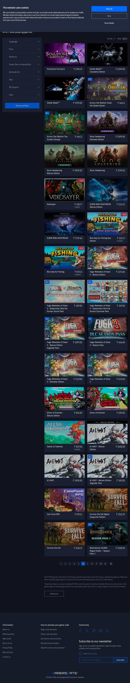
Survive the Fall (54, 548)
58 (111, 563)
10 (101, 563)
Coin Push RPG (53, 514)
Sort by (109, 39)
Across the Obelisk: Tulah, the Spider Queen (101, 104)
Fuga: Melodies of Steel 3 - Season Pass (100, 344)
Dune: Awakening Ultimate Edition (97, 138)
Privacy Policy (8, 647)
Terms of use (7, 643)
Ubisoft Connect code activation (53, 647)
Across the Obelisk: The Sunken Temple (57, 138)
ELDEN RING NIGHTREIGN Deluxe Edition (100, 205)
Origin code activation (49, 629)
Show (119, 39)
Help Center (7, 638)
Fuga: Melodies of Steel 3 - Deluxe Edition (100, 273)
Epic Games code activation (51, 638)
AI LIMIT (50, 480)
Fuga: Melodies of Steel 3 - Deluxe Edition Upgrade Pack (57, 345)
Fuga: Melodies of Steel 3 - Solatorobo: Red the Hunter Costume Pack (100, 308)
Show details (109, 23)
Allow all (109, 9)
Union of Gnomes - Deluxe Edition (55, 414)
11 (105, 563)
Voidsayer (51, 204)
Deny (109, 16)
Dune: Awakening (97, 170)
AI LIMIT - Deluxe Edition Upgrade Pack (100, 482)
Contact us (7, 657)
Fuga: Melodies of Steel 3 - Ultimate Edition (57, 380)
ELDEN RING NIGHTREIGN (57, 238)
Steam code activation (49, 634)
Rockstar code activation (50, 643)
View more (54, 594)
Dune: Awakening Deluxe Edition (54, 172)
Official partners (8, 634)
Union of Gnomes (97, 412)
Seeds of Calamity (55, 446)
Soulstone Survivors (56, 69)
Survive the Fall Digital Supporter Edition (99, 515)
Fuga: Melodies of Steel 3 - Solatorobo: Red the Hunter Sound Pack (57, 308)
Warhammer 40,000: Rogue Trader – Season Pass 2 (100, 551)
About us (6, 629)
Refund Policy (8, 652)
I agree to (90, 654)
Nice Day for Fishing (55, 271)
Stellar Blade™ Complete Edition (97, 70)
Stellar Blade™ (53, 102)
